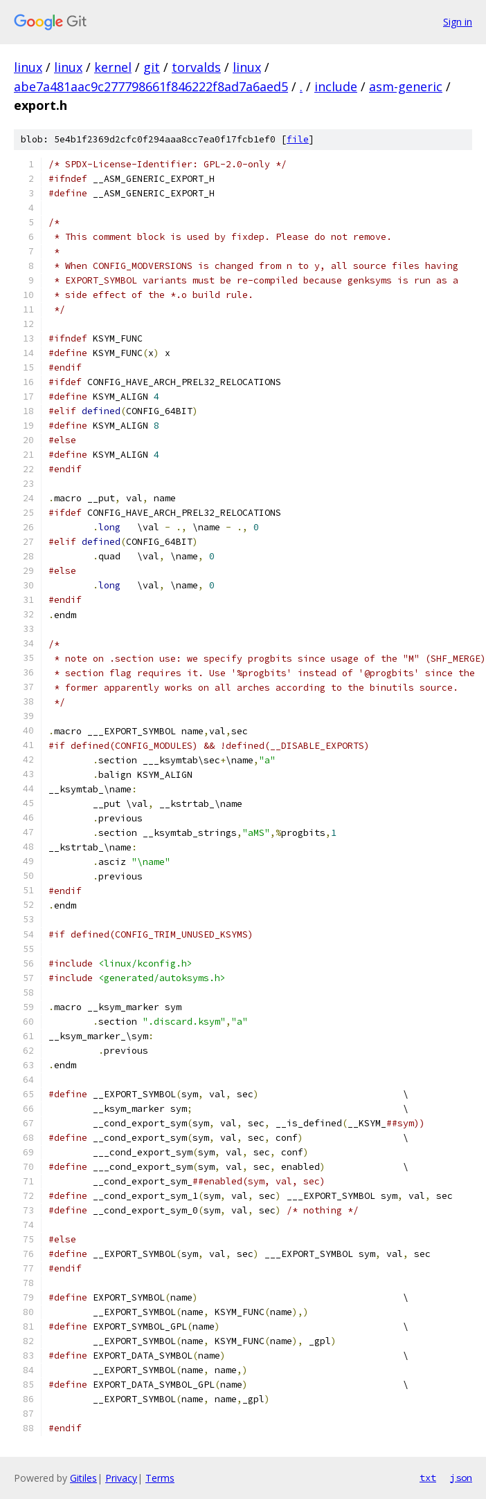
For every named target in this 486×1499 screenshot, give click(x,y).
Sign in (457, 21)
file (298, 139)
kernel (113, 67)
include (335, 86)
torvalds (196, 67)
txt (428, 1477)
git (151, 67)
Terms (159, 1477)
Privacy (121, 1477)
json (461, 1477)
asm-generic (405, 86)
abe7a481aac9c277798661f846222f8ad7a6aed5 (151, 86)
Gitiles (83, 1477)
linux (28, 67)
